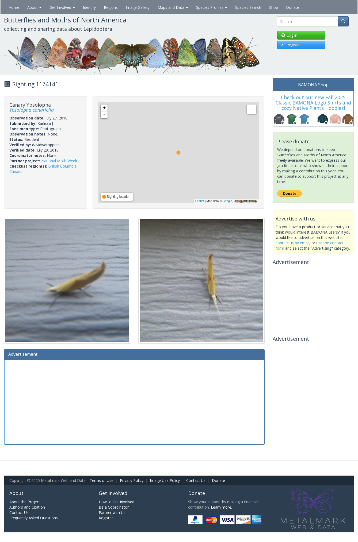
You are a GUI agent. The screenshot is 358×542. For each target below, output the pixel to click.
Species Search (248, 7)
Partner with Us (112, 512)
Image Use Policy (165, 480)
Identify (89, 7)
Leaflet (199, 201)
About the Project (24, 501)
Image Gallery (138, 7)
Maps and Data (173, 7)
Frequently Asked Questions (33, 517)
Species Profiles (211, 7)
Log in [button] (289, 35)
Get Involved (62, 7)
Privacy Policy (131, 480)
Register (106, 517)
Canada (15, 171)
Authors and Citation (27, 507)
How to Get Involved (116, 501)
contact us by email (292, 242)
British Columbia (62, 166)
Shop (273, 7)
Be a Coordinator (114, 507)
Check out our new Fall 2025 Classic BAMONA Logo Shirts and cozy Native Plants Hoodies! (313, 102)
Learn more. (221, 507)
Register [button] (291, 44)
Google (227, 201)
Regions (111, 7)
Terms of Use (101, 480)
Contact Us (195, 480)
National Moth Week (59, 160)
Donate (292, 7)
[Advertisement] (134, 401)
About (34, 7)
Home (14, 7)
